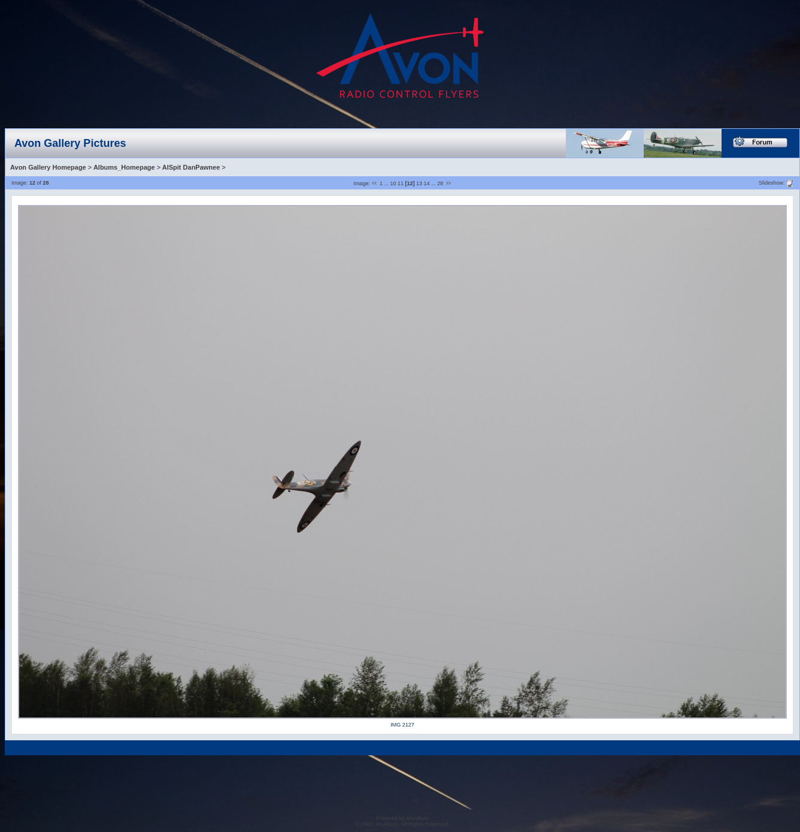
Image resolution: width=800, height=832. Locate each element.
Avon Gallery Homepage (48, 167)
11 (401, 183)
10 (393, 183)
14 (427, 183)
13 (419, 183)
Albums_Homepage (124, 167)
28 (440, 183)
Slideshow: (772, 182)
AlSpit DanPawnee (191, 167)
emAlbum (417, 818)
